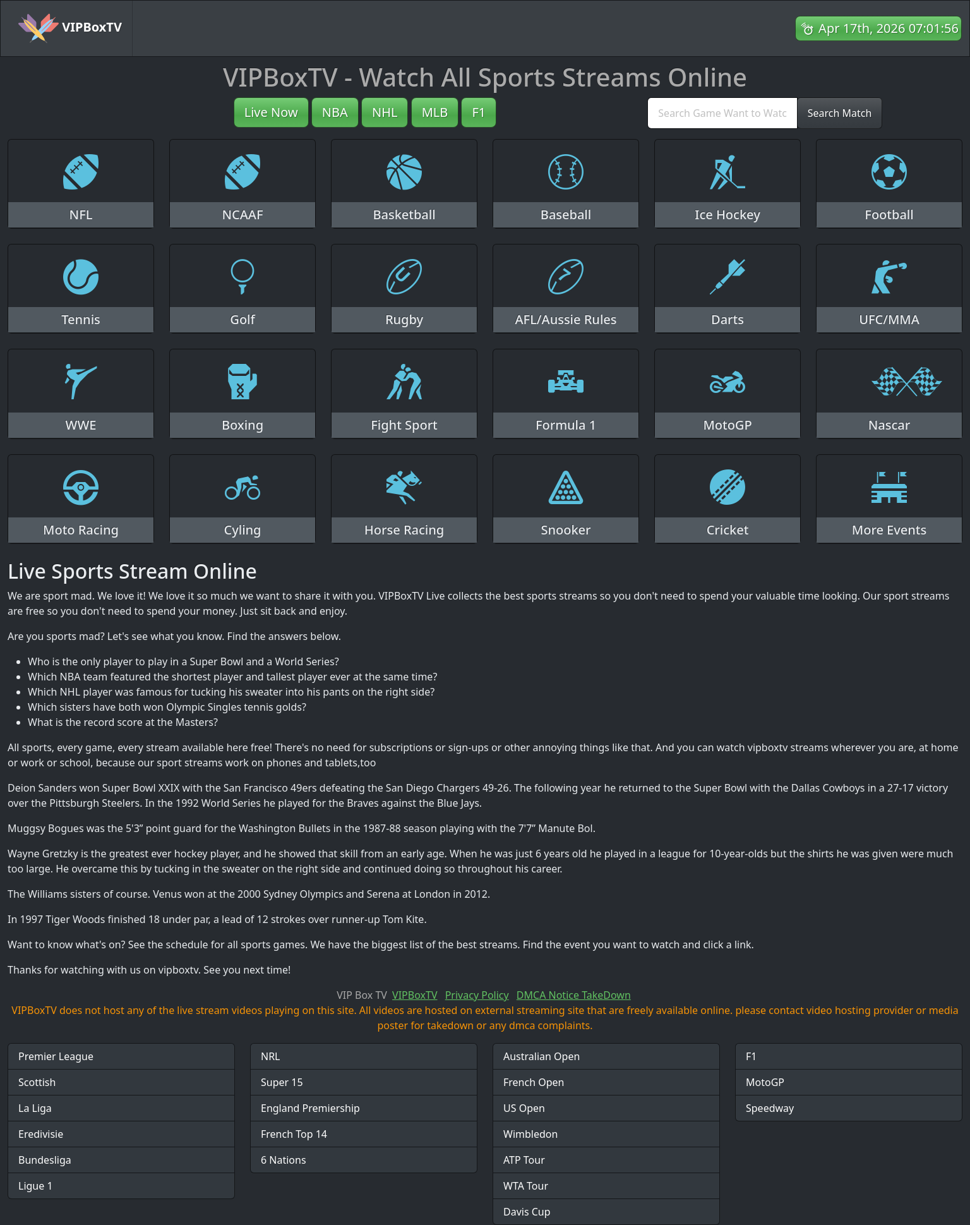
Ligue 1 (35, 1186)
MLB (435, 112)
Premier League (55, 1056)
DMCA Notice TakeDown (574, 995)
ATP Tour (524, 1160)
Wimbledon (530, 1134)
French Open (533, 1082)
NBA (335, 112)
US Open (524, 1108)
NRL (270, 1056)
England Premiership (310, 1108)
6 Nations (283, 1160)
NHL (385, 112)
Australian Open (541, 1056)
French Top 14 (294, 1134)
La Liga (35, 1108)
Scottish (37, 1082)
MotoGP (765, 1082)
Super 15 (282, 1082)
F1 (479, 112)
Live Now (271, 112)
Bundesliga (44, 1160)
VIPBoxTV (70, 28)
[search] (722, 113)
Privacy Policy (477, 995)
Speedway (770, 1108)
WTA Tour (525, 1186)
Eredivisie (40, 1134)
